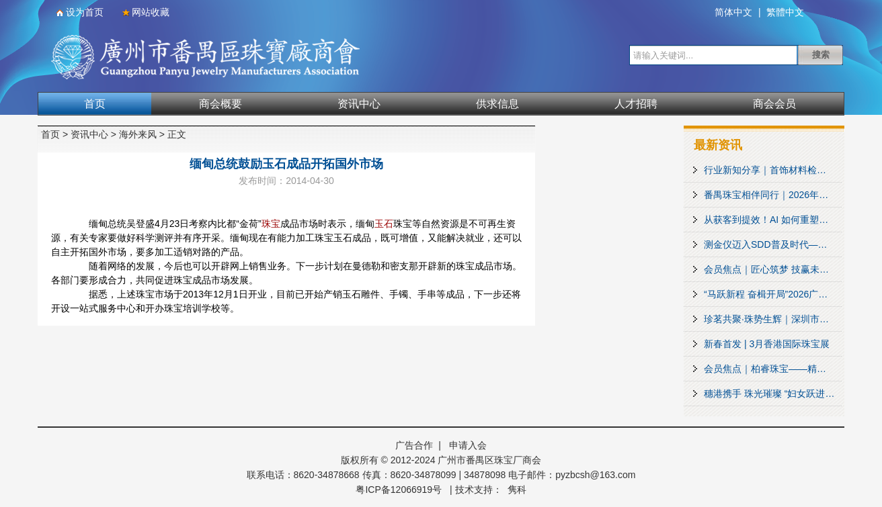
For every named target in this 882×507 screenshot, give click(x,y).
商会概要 (220, 103)
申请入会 (468, 445)
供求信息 (497, 103)
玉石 (383, 223)
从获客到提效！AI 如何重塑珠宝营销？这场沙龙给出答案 (773, 219)
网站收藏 (150, 12)
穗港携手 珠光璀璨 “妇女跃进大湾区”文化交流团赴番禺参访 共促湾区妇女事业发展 (773, 393)
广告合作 (414, 445)
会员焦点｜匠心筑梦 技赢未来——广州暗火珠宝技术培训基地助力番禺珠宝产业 (773, 269)
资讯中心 (358, 103)
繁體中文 (785, 12)
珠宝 (271, 223)
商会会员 (774, 103)
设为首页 (85, 12)
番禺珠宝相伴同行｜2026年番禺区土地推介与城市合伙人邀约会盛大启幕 (773, 194)
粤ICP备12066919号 (399, 489)
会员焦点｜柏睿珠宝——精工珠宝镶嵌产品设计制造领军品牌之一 (773, 368)
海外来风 (138, 134)
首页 (95, 103)
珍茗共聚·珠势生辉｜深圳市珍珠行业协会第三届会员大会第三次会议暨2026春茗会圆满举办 (773, 319)
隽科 (517, 489)
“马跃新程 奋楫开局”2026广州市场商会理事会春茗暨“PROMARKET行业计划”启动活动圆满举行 (773, 294)
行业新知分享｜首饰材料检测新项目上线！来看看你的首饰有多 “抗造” (773, 170)
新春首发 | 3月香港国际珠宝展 (767, 343)
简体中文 (733, 12)
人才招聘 (635, 103)
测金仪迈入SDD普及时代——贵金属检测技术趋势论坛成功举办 (773, 244)
